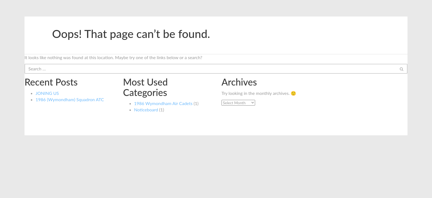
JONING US (47, 93)
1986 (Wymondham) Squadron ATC (70, 99)
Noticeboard (146, 109)
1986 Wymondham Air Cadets (163, 103)
